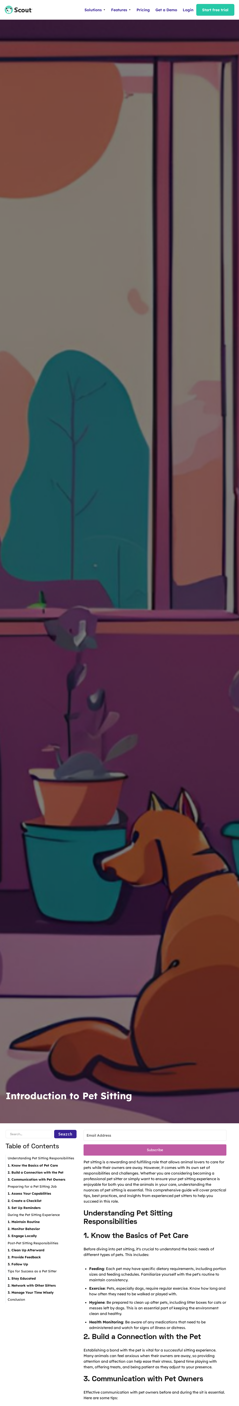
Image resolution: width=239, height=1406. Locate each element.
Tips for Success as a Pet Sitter (32, 1271)
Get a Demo (166, 9)
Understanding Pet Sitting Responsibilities (41, 1158)
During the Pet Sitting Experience (34, 1215)
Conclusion (16, 1299)
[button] (94, 10)
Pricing (143, 9)
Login (188, 9)
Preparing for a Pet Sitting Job (32, 1186)
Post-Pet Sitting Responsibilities (33, 1243)
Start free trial (215, 9)
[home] (16, 10)
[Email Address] (155, 1135)
